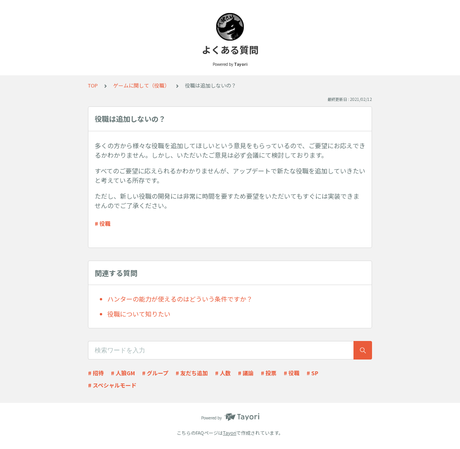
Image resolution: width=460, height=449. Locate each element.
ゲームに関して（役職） (141, 85)
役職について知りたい (138, 314)
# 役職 (102, 223)
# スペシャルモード (112, 385)
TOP (93, 85)
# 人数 (223, 373)
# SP (312, 373)
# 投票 (269, 373)
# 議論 (246, 373)
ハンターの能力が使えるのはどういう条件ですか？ (179, 299)
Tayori (229, 432)
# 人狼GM (123, 373)
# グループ (155, 373)
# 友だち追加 (192, 373)
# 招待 (96, 373)
